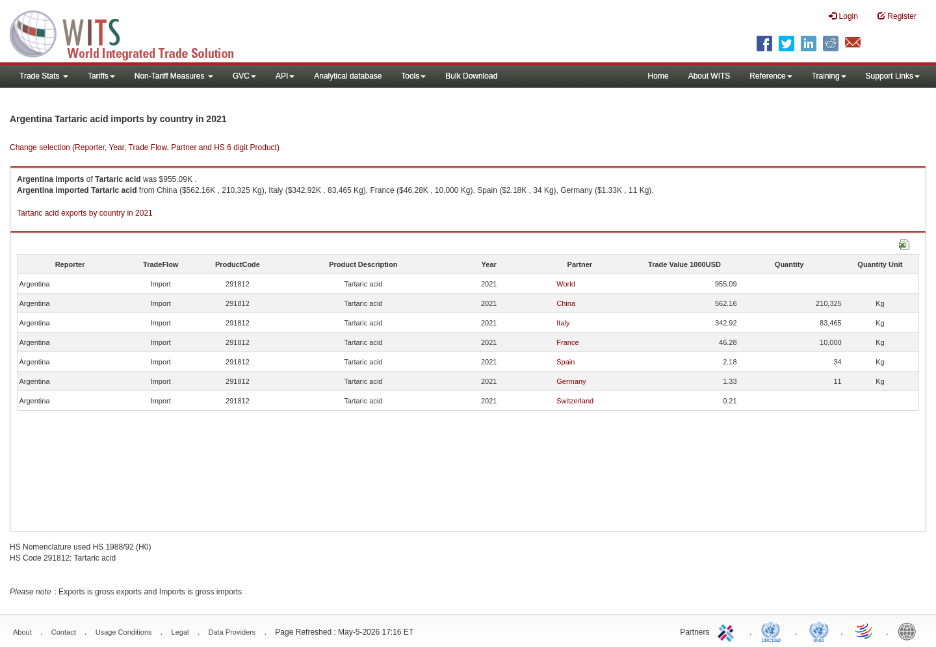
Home (658, 76)
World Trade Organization (865, 631)
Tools (413, 76)
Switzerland (574, 401)
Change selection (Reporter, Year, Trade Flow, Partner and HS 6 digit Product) (145, 147)
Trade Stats (44, 76)
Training (829, 76)
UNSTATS (819, 631)
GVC (244, 76)
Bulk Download (471, 76)
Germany (571, 381)
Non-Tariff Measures (174, 76)
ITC (728, 631)
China (565, 303)
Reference (770, 76)
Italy (562, 323)
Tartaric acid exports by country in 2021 (85, 213)
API (285, 76)
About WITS (709, 76)
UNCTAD (773, 631)
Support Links (893, 76)
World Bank (910, 631)
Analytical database (348, 76)
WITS (130, 32)
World (565, 284)
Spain (565, 362)
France (567, 342)
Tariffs (101, 76)
